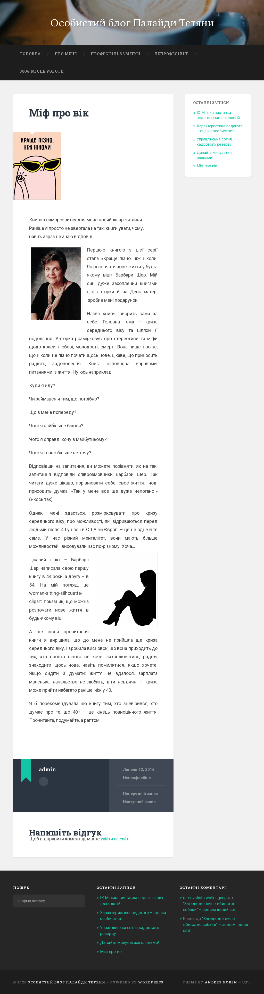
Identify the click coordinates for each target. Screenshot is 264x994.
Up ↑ (246, 982)
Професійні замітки (116, 55)
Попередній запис (140, 794)
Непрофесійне (171, 55)
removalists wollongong (206, 898)
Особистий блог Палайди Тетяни (132, 23)
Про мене (66, 55)
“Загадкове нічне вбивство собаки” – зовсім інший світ (216, 925)
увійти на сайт (115, 840)
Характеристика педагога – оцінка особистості (220, 130)
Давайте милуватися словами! (130, 942)
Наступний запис (139, 803)
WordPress (150, 982)
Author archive (43, 782)
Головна (30, 55)
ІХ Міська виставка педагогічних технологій (218, 116)
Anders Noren (221, 982)
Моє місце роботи (42, 72)
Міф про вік (60, 113)
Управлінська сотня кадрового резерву (214, 143)
